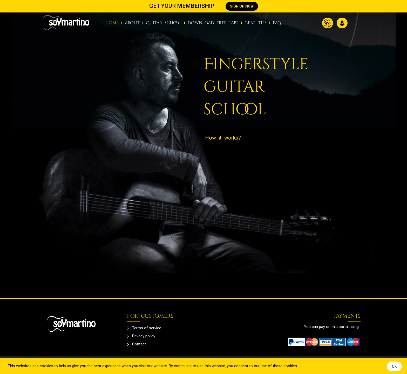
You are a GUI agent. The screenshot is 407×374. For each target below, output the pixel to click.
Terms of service (146, 328)
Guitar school (163, 23)
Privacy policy (143, 336)
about (132, 23)
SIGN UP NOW (242, 6)
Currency (327, 23)
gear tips (256, 23)
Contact (139, 344)
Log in (342, 23)
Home (112, 23)
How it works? (223, 138)
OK (394, 366)
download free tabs (213, 23)
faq (277, 23)
